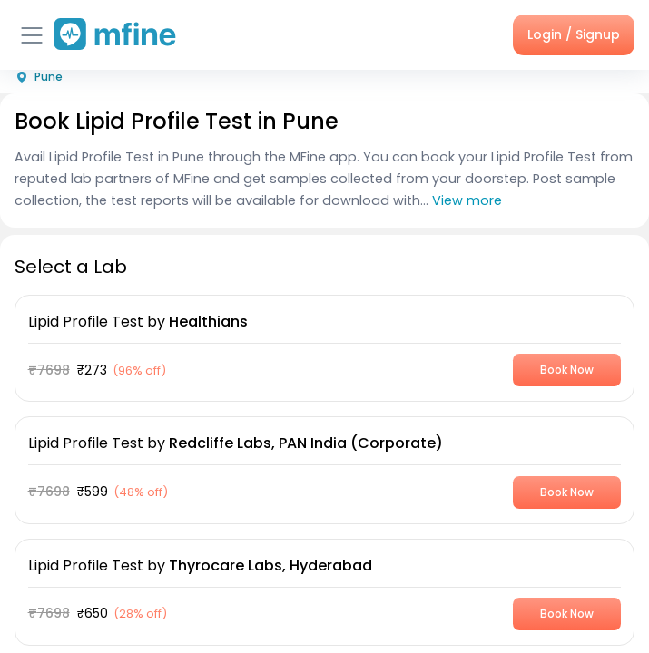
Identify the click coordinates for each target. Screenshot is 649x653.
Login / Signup (573, 34)
